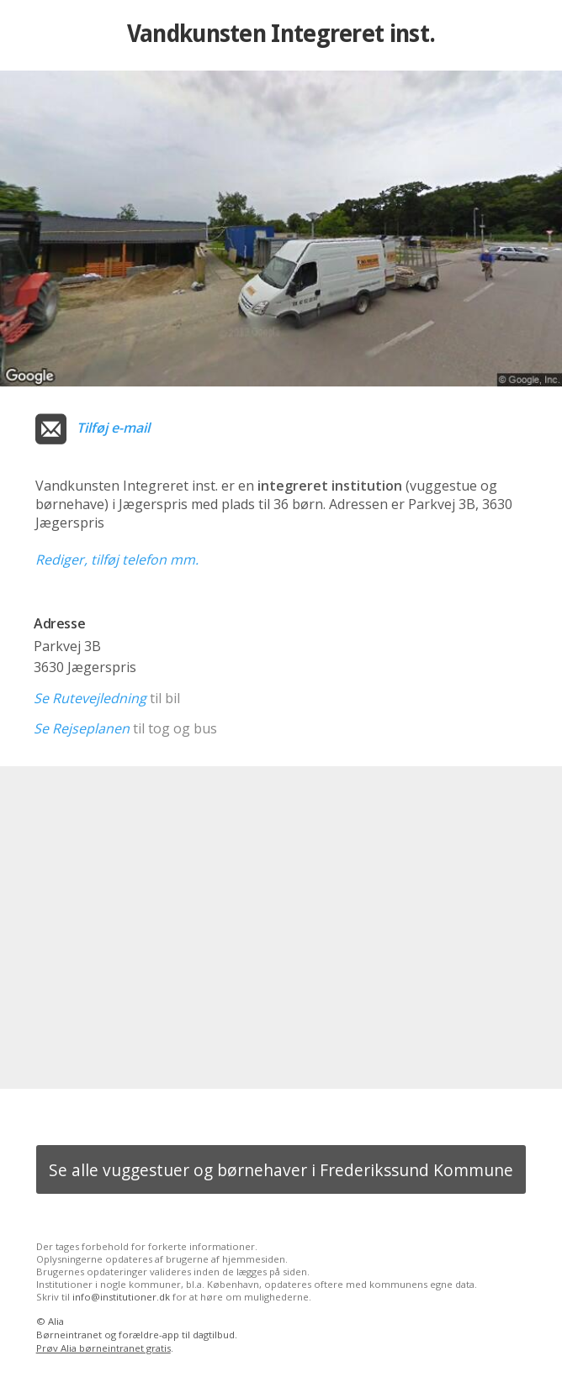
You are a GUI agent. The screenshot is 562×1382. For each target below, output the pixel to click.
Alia (56, 1321)
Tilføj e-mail (113, 427)
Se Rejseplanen (82, 728)
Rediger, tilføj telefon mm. (117, 559)
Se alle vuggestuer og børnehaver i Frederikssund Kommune (281, 1170)
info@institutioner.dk (121, 1296)
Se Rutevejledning (90, 698)
